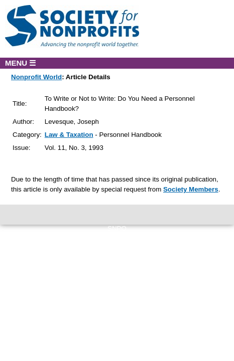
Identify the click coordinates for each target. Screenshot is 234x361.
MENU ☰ (20, 63)
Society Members (190, 189)
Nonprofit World (36, 77)
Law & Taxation (69, 134)
